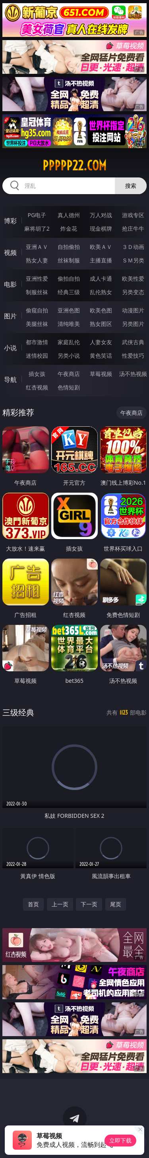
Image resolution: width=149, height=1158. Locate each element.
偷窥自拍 (37, 310)
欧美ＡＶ (101, 246)
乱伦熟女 (101, 292)
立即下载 (120, 1140)
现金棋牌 (101, 228)
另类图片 (133, 324)
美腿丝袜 (37, 324)
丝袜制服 (69, 260)
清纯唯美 (69, 324)
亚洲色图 (69, 310)
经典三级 (69, 292)
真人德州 (69, 215)
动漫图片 (133, 310)
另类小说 (69, 355)
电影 (10, 284)
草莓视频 (101, 374)
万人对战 (101, 215)
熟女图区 (101, 324)
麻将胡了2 (37, 228)
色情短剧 (69, 387)
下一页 (89, 904)
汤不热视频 (133, 374)
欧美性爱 (133, 278)
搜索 (130, 185)
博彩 (10, 220)
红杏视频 (37, 387)
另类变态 (133, 292)
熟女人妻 (37, 260)
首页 (33, 904)
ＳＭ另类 (133, 260)
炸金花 (68, 228)
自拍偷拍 (69, 246)
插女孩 (37, 374)
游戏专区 (133, 215)
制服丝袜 (37, 292)
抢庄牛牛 (133, 228)
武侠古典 (133, 342)
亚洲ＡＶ (37, 246)
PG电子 (36, 215)
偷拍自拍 (69, 278)
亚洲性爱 (37, 278)
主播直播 (101, 260)
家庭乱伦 (69, 342)
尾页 (115, 904)
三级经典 (18, 712)
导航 (10, 379)
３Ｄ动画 (133, 246)
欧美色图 (101, 310)
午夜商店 (69, 374)
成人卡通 (101, 278)
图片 (10, 316)
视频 (10, 252)
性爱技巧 (133, 355)
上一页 (60, 904)
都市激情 (37, 342)
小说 (10, 347)
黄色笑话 (101, 355)
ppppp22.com (74, 165)
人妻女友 (101, 342)
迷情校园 (37, 355)
